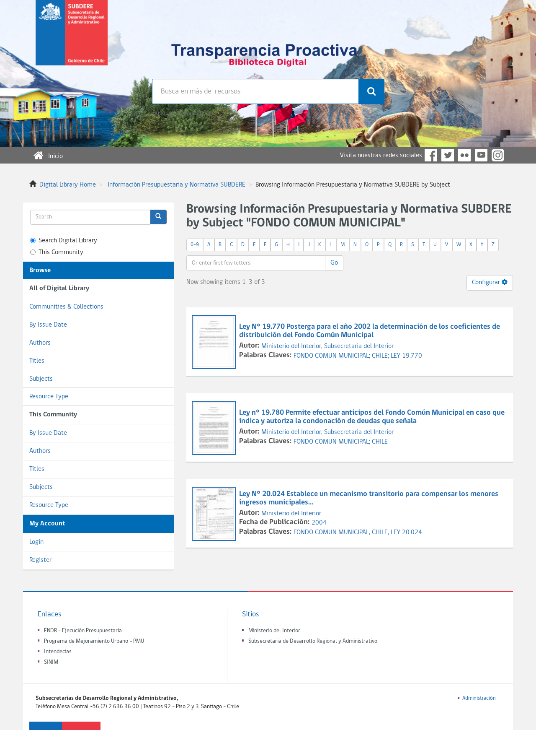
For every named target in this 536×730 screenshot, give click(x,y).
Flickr (464, 155)
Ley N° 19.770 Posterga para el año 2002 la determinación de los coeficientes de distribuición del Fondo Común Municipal (369, 331)
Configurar (490, 282)
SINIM (51, 662)
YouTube (481, 155)
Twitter (447, 155)
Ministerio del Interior (291, 513)
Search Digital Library (63, 240)
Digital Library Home (67, 185)
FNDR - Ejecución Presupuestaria (83, 631)
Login (36, 542)
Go (334, 263)
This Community (56, 252)
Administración (479, 698)
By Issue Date (48, 325)
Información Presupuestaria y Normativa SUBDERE (176, 185)
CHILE (380, 442)
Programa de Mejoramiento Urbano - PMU (94, 641)
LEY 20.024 (406, 532)
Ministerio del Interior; (292, 346)
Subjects (41, 379)
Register (40, 560)
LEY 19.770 (406, 356)
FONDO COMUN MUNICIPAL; (333, 356)
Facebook (431, 155)
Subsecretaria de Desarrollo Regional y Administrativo (312, 641)
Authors (40, 343)
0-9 (195, 244)
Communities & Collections (66, 307)
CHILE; (381, 356)
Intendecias (58, 652)
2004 (319, 523)
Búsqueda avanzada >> (182, 113)
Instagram (498, 155)
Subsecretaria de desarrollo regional (72, 39)
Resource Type (48, 396)
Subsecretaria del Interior (359, 346)
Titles (36, 361)
